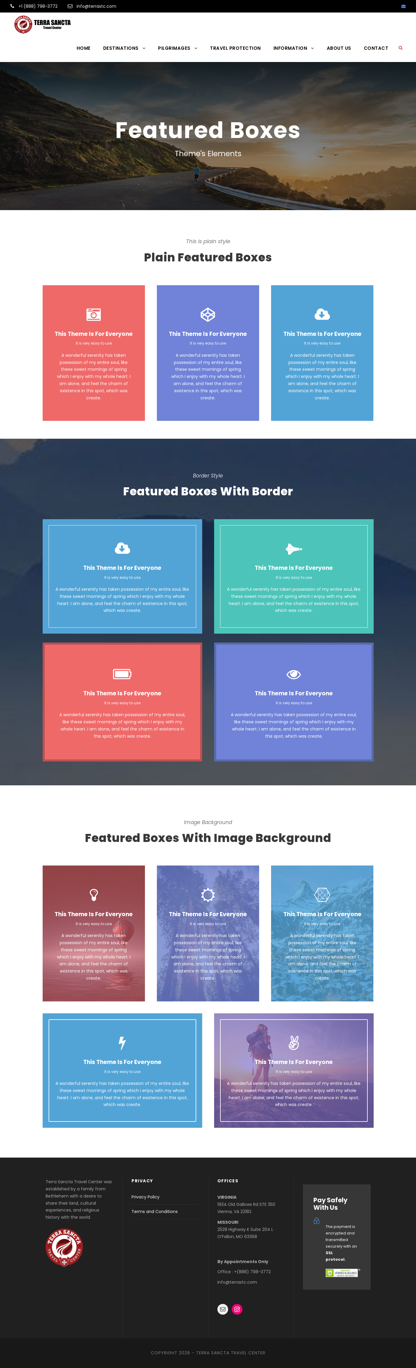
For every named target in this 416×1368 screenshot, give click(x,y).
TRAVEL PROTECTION (235, 48)
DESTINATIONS (121, 48)
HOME (84, 48)
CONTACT (376, 48)
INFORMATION (290, 48)
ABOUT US (339, 48)
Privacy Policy (146, 1197)
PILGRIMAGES (174, 48)
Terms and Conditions (155, 1212)
